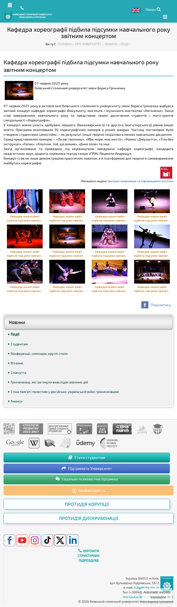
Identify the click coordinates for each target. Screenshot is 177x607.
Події (13, 334)
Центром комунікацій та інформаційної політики (140, 181)
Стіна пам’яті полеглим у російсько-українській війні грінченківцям (63, 392)
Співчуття (17, 373)
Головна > (66, 44)
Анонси (15, 401)
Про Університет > (89, 44)
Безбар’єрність (88, 490)
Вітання (15, 363)
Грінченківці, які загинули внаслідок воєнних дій (48, 382)
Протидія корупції (87, 504)
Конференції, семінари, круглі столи (38, 353)
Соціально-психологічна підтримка (87, 479)
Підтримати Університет (87, 468)
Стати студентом (86, 457)
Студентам (18, 344)
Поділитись (161, 304)
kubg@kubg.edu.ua (146, 587)
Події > (126, 44)
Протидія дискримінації (88, 518)
